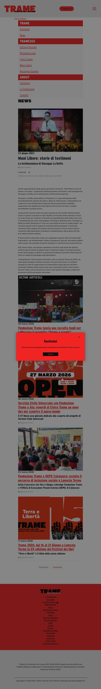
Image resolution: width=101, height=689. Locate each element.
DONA (50, 354)
